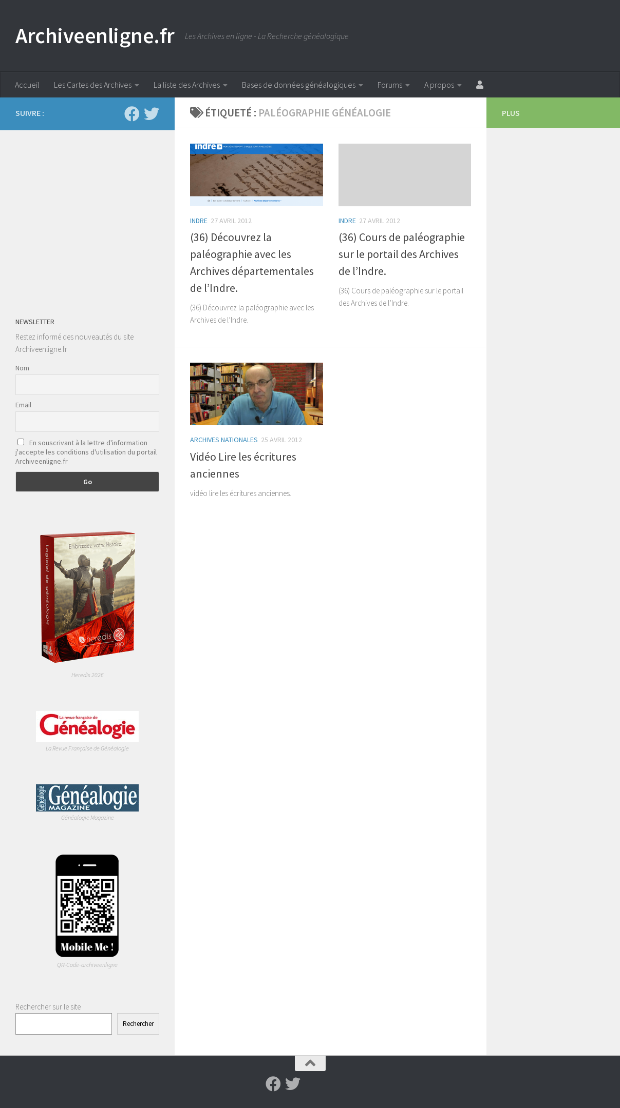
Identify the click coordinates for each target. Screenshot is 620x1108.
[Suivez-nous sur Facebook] (132, 114)
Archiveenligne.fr (95, 35)
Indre (199, 220)
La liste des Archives (187, 85)
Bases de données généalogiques (298, 85)
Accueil (27, 85)
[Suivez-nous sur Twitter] (151, 114)
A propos (439, 85)
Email (23, 404)
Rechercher (138, 1023)
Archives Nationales (224, 439)
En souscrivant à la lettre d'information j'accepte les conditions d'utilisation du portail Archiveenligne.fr (86, 452)
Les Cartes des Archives (92, 85)
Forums (390, 85)
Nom (22, 367)
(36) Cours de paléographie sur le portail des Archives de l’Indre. (402, 254)
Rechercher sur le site (48, 1007)
